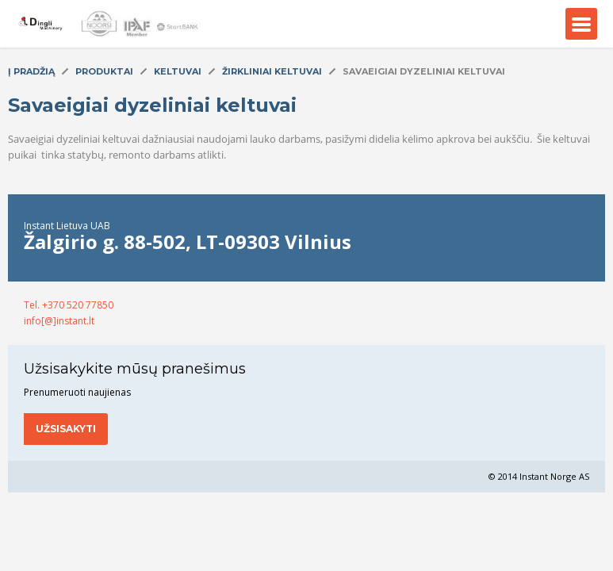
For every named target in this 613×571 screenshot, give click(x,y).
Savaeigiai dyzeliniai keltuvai (424, 71)
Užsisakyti (66, 429)
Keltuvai (177, 71)
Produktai (104, 71)
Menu (581, 24)
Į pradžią (31, 71)
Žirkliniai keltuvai (272, 71)
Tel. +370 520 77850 (68, 305)
